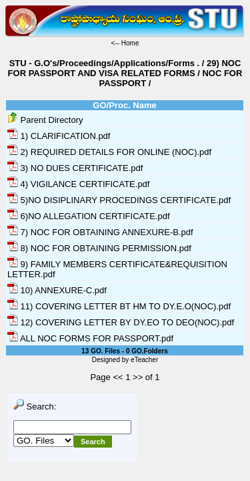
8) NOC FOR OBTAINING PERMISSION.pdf (99, 248)
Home (130, 43)
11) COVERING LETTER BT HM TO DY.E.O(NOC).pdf (119, 306)
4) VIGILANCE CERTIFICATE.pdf (78, 184)
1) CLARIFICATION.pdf (58, 136)
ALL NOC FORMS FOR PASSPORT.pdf (90, 338)
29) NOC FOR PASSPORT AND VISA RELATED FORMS (124, 68)
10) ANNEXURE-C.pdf (57, 290)
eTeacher (144, 359)
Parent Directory (45, 120)
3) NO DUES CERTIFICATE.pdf (75, 168)
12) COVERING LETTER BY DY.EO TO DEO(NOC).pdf (120, 322)
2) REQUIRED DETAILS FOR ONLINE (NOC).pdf (109, 152)
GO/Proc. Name (124, 105)
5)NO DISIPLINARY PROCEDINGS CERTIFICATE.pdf (119, 200)
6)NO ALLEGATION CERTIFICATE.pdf (88, 216)
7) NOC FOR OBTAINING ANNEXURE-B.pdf (100, 232)
